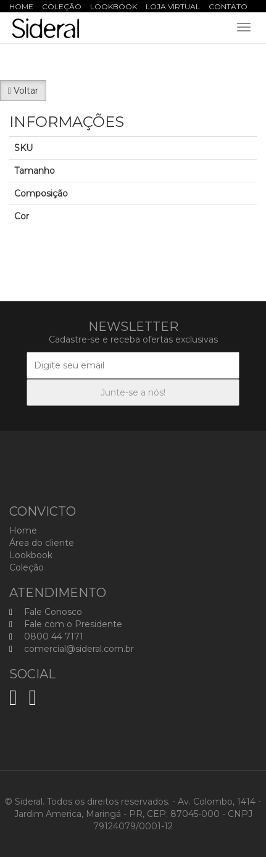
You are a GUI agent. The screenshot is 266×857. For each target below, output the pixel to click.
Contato (228, 6)
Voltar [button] (23, 90)
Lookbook (113, 6)
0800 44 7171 (46, 636)
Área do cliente (41, 542)
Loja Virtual (173, 6)
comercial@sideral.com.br (71, 648)
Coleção (61, 6)
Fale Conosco (45, 611)
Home (21, 6)
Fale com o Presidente (65, 624)
